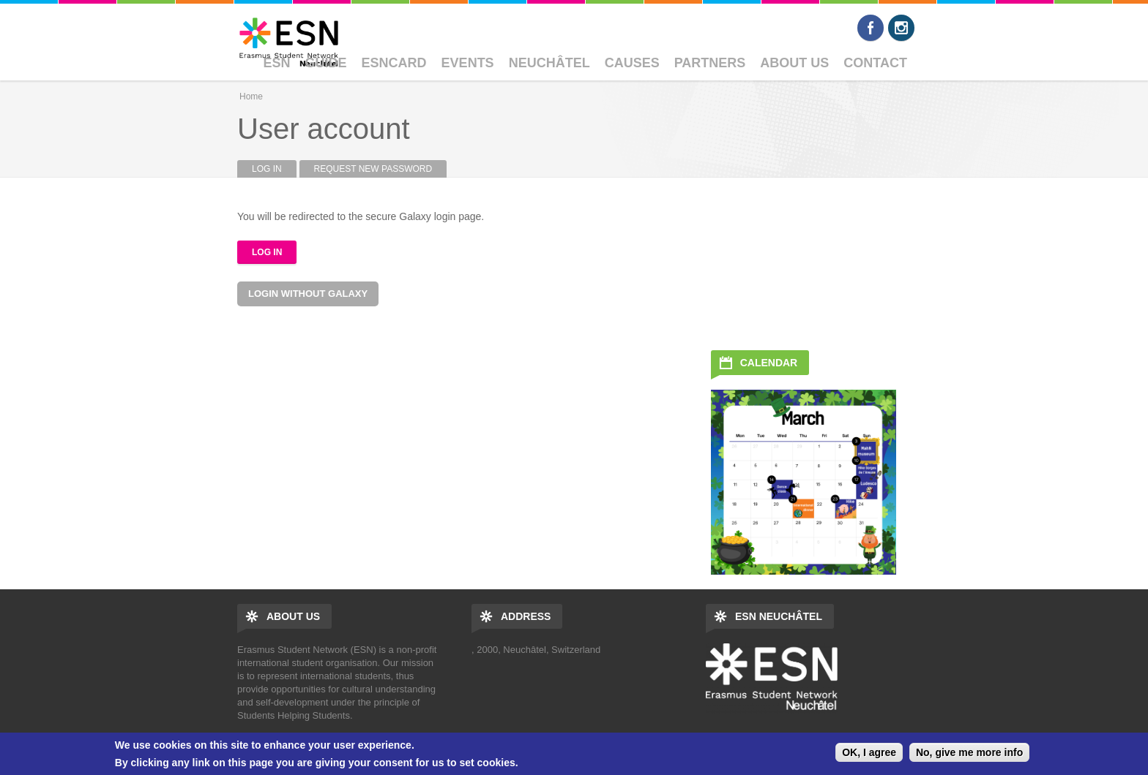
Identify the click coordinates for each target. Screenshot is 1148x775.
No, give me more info (969, 752)
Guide (326, 63)
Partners (710, 63)
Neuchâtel (549, 63)
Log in (274, 169)
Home (251, 96)
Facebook (870, 28)
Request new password (373, 169)
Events (467, 63)
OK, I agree (869, 752)
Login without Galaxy (308, 293)
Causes (632, 63)
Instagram (901, 28)
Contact (875, 63)
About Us (794, 63)
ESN (277, 63)
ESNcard (394, 63)
